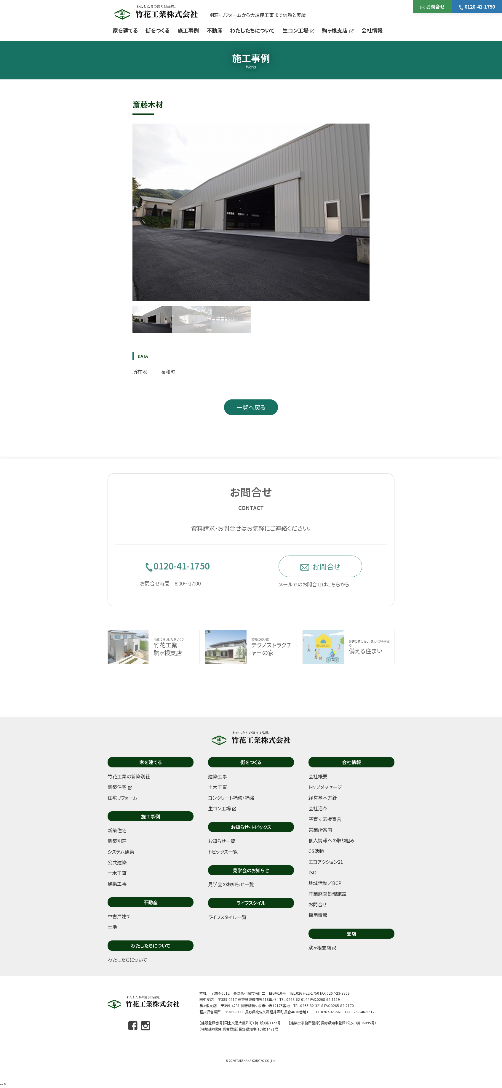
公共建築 (117, 862)
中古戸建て (119, 916)
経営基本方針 (322, 797)
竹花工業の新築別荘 (129, 776)
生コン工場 (298, 30)
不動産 (215, 30)
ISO (312, 872)
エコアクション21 (325, 861)
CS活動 (316, 851)
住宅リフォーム (123, 797)
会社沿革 (317, 808)
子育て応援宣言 (324, 819)
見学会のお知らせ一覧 (231, 884)
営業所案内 (320, 829)
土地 (112, 926)
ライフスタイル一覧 (227, 917)
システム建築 (121, 851)
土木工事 (117, 872)
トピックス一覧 (223, 851)
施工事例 (188, 30)
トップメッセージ (325, 787)
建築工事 (117, 883)
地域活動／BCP (324, 883)
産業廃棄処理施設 (327, 893)
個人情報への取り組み (331, 840)
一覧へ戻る (251, 407)
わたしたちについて (252, 30)
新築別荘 (117, 840)
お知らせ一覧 (221, 840)
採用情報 (317, 915)
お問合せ (432, 6)
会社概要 (317, 776)
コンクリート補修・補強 (231, 797)
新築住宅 (117, 830)
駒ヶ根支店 (338, 30)
